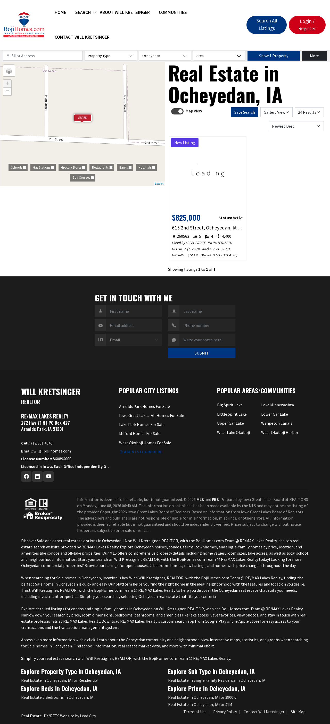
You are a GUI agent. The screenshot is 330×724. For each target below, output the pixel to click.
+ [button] (7, 84)
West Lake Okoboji (233, 432)
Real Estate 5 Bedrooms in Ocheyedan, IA (57, 697)
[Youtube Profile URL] (48, 476)
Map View (194, 110)
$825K (82, 118)
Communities (173, 12)
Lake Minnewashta (277, 404)
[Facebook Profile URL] (26, 476)
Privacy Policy (225, 711)
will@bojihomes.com (46, 451)
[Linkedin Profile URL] (37, 476)
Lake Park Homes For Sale (141, 424)
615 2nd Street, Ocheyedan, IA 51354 (208, 228)
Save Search (244, 112)
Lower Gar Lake (274, 414)
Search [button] (83, 12)
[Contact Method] (134, 340)
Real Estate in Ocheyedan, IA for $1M (200, 704)
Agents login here (140, 451)
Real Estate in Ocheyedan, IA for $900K (202, 697)
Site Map (298, 711)
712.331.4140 (226, 255)
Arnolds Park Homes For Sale (144, 406)
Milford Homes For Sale (139, 433)
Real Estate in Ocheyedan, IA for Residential (59, 680)
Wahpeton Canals (276, 423)
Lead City (88, 715)
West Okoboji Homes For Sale (145, 442)
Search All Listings (266, 24)
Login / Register (307, 25)
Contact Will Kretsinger (82, 37)
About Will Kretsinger (125, 12)
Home (60, 12)
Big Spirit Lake (230, 404)
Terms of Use (195, 711)
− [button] (7, 91)
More (314, 55)
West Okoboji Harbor (279, 432)
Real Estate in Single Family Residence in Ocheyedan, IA (216, 680)
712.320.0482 (198, 248)
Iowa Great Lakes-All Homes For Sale (151, 415)
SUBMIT (202, 353)
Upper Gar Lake (230, 423)
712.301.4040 (37, 443)
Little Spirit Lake (232, 414)
